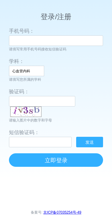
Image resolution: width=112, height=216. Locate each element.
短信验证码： (24, 132)
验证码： (19, 91)
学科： (16, 61)
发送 (89, 142)
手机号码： (21, 31)
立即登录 (56, 160)
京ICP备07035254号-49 (62, 212)
